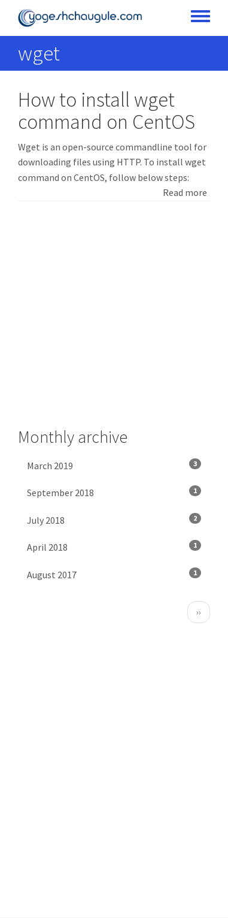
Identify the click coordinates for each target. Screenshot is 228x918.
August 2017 (114, 574)
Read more (185, 192)
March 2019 (114, 465)
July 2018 (114, 519)
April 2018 (114, 546)
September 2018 (114, 492)
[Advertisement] (114, 314)
